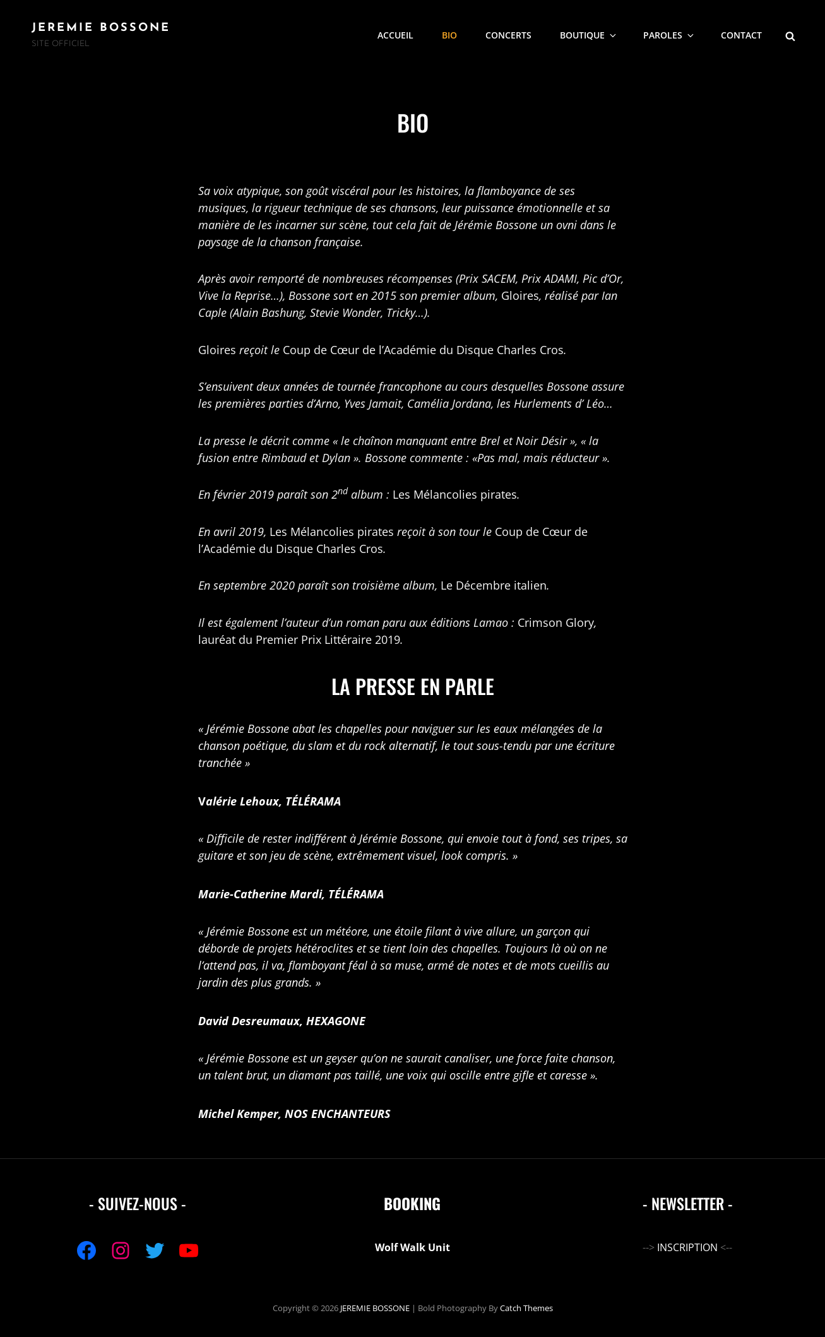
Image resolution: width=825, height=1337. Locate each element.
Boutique (589, 35)
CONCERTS (508, 35)
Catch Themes (526, 1308)
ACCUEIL (395, 35)
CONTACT (741, 35)
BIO (449, 35)
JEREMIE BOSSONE (101, 28)
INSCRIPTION (687, 1247)
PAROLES (669, 35)
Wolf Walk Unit (412, 1247)
